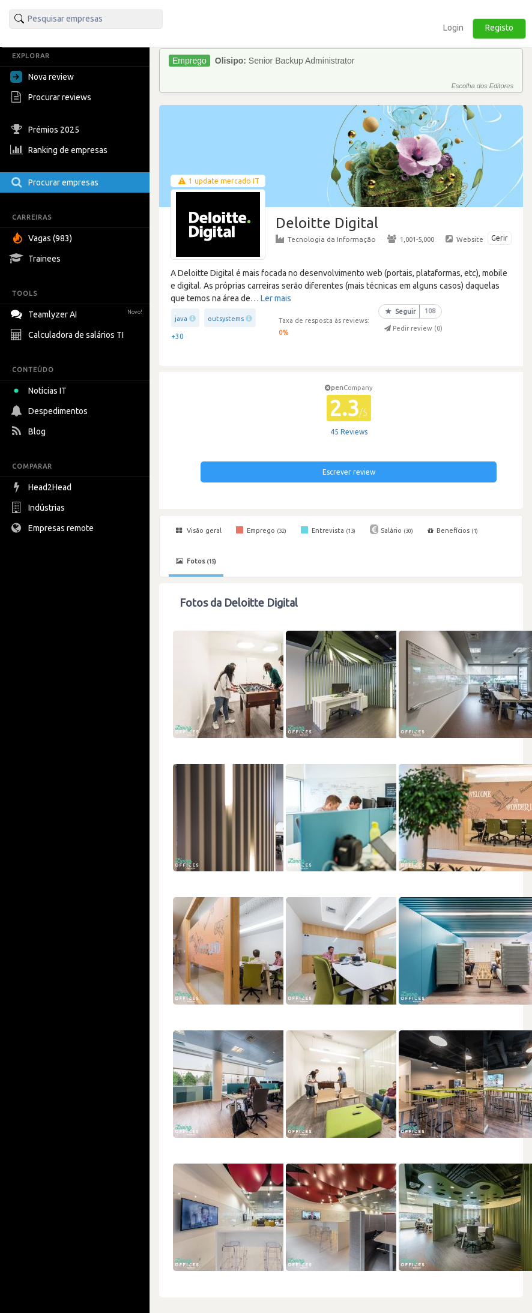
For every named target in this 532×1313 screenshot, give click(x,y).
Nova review (42, 77)
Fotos (196, 561)
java (181, 318)
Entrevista (328, 530)
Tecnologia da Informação (326, 239)
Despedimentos (50, 411)
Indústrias (39, 507)
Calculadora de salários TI (68, 335)
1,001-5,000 (410, 239)
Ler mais (276, 298)
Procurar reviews (52, 97)
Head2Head (42, 487)
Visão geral (199, 530)
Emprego (261, 530)
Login (453, 27)
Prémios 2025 (46, 129)
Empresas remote (53, 528)
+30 (177, 336)
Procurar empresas (55, 182)
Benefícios (453, 530)
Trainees (37, 258)
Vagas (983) (42, 238)
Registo (499, 27)
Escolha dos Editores (482, 85)
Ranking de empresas (60, 150)
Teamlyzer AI (77, 313)
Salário (391, 529)
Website (464, 239)
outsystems (226, 318)
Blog (29, 431)
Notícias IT (40, 390)
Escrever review (348, 472)
